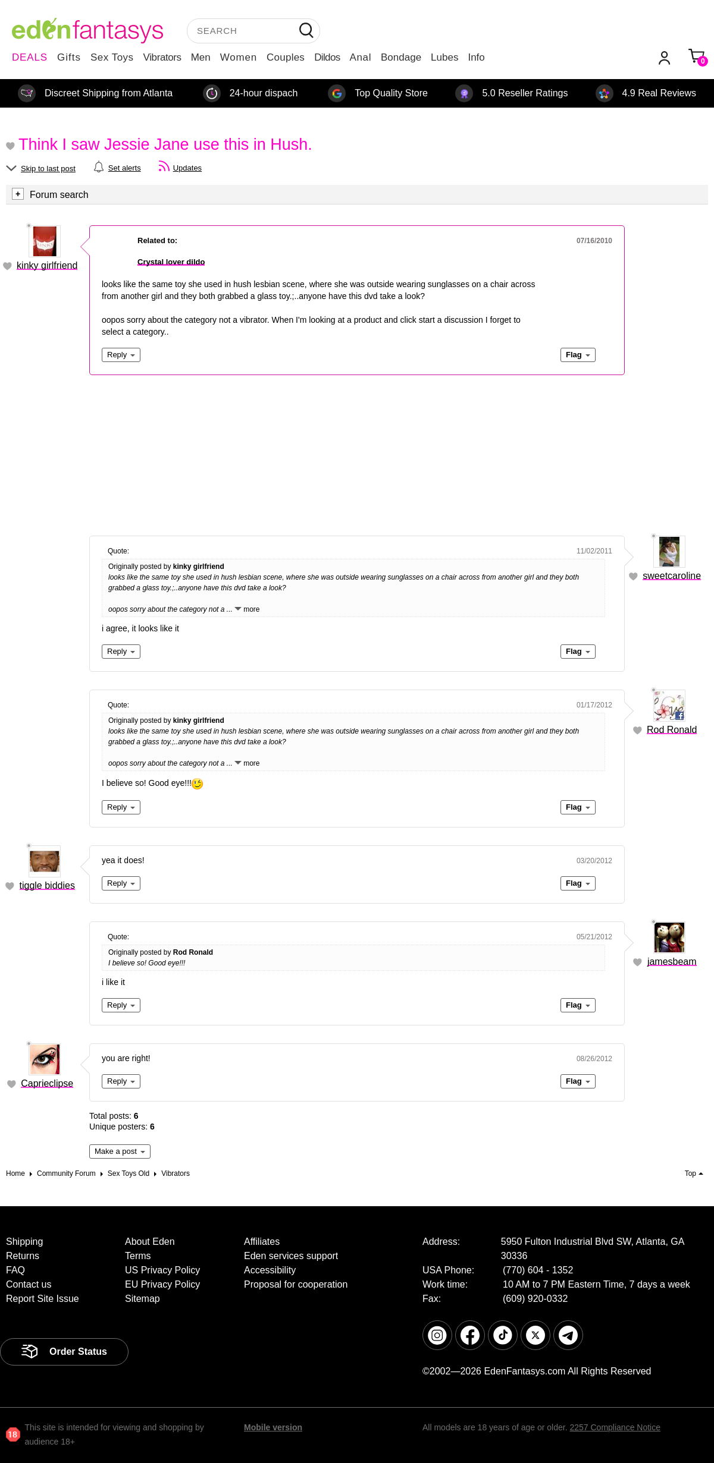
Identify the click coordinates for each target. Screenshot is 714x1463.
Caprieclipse (47, 1083)
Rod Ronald (672, 730)
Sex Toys (112, 57)
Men (201, 57)
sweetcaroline (672, 576)
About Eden (150, 1242)
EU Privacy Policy (162, 1284)
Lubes (444, 57)
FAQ (15, 1270)
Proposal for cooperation (295, 1284)
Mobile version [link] (273, 1427)
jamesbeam (672, 962)
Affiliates (262, 1242)
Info (476, 57)
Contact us (28, 1284)
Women (238, 57)
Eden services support (291, 1256)
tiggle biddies (47, 885)
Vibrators (162, 57)
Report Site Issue (42, 1299)
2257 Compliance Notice (614, 1427)
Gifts (69, 57)
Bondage (401, 57)
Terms (138, 1256)
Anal (360, 57)
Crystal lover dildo (171, 261)
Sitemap (142, 1299)
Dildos (327, 57)
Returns (22, 1256)
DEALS (30, 57)
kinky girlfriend (47, 265)
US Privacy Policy (162, 1270)
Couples (286, 57)
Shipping (24, 1242)
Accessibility (270, 1270)
